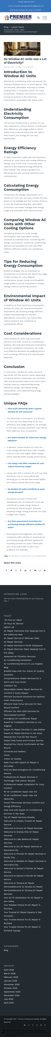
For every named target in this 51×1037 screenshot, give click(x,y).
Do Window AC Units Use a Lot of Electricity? (28, 556)
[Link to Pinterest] (45, 1025)
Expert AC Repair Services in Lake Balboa (24, 729)
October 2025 (10, 988)
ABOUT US (9, 627)
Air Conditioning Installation (18, 660)
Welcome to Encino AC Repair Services (23, 828)
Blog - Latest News (14, 27)
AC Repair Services (13, 642)
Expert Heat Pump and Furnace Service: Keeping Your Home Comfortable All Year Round (24, 744)
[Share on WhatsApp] (16, 570)
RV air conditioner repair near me (20, 792)
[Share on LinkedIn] (25, 570)
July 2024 (8, 999)
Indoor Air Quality (12, 759)
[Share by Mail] (44, 570)
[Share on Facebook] (6, 570)
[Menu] (43, 17)
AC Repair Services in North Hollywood (23, 645)
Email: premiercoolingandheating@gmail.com (26, 6)
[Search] (37, 17)
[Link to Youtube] (25, 1025)
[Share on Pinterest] (20, 570)
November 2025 (11, 984)
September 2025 (12, 992)
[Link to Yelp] (33, 1025)
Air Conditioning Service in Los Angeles (23, 664)
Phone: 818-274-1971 (26, 2)
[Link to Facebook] (29, 1025)
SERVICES (9, 799)
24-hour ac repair (13, 620)
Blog (19, 67)
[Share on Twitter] (11, 570)
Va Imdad (29, 67)
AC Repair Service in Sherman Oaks (21, 638)
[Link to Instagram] (37, 1025)
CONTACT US (10, 686)
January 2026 (10, 981)
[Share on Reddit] (40, 570)
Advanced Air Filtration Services (19, 656)
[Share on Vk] (35, 570)
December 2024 (11, 995)
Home (7, 755)
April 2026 (9, 970)
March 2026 (10, 973)
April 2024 (9, 1003)
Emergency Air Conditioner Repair (20, 718)
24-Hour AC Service (13, 623)
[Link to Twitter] (41, 1025)
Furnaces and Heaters (15, 751)
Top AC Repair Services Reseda (19, 817)
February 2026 (11, 977)
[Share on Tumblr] (30, 570)
